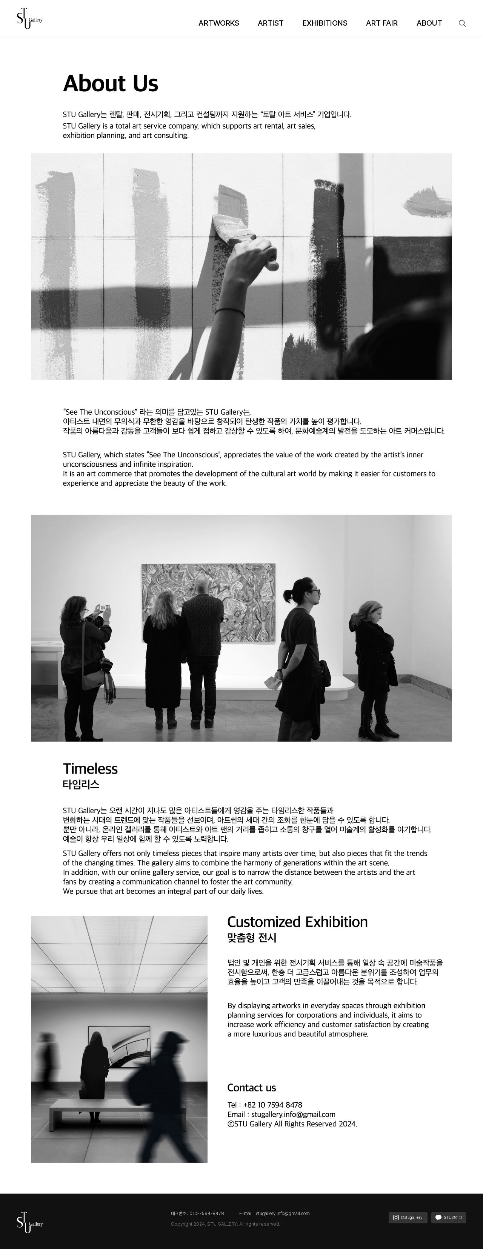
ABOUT (429, 23)
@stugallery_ (408, 1217)
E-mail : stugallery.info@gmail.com (274, 1213)
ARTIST (271, 23)
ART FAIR (382, 23)
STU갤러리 (448, 1217)
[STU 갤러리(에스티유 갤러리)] (30, 18)
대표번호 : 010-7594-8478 (197, 1213)
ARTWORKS (218, 23)
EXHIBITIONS (325, 23)
